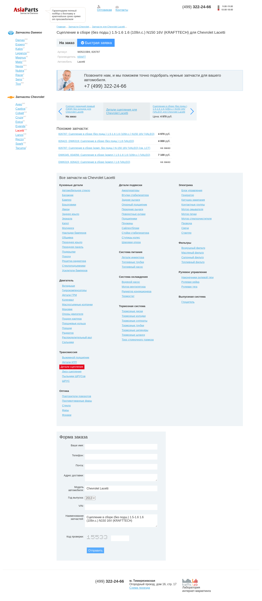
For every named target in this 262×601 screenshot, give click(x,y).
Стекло (66, 405)
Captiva (20, 108)
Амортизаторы (130, 190)
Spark (19, 143)
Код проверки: (75, 536)
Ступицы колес (131, 237)
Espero (20, 44)
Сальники (68, 342)
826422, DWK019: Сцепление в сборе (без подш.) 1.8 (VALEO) (96, 141)
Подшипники (129, 218)
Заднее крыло (70, 214)
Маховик (67, 309)
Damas (20, 40)
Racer (19, 75)
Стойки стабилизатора (135, 232)
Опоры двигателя (72, 314)
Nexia (19, 66)
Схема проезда (139, 587)
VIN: (81, 505)
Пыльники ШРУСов (74, 376)
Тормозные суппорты (134, 320)
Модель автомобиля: (76, 489)
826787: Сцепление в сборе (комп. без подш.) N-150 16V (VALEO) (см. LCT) (104, 148)
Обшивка (67, 237)
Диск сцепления (72, 371)
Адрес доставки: (74, 475)
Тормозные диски (132, 311)
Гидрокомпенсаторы (74, 290)
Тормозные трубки (133, 325)
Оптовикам (104, 9)
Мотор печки (188, 214)
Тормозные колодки (134, 316)
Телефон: (78, 455)
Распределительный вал (77, 337)
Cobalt (19, 113)
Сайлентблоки (130, 228)
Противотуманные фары (77, 400)
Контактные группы (193, 204)
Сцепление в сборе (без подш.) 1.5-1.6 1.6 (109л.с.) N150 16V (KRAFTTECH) (121, 520)
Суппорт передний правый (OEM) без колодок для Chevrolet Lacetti (80, 109)
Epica (19, 121)
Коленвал (68, 299)
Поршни (67, 328)
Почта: (80, 465)
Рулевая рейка (190, 281)
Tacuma (20, 148)
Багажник (67, 195)
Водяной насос (131, 281)
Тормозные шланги (133, 334)
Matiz (18, 62)
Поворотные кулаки (133, 214)
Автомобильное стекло (76, 190)
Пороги (66, 256)
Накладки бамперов (74, 232)
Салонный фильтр (192, 257)
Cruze (19, 117)
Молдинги (68, 228)
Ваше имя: (77, 445)
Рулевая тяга (189, 286)
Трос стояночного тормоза (138, 339)
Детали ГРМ (69, 295)
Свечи (185, 228)
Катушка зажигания (193, 199)
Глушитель (187, 301)
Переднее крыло (72, 242)
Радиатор (68, 332)
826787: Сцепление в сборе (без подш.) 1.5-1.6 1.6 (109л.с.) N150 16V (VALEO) (106, 134)
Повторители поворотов (76, 396)
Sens (18, 79)
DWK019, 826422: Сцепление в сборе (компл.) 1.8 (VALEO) (94, 162)
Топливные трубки (133, 262)
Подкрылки (69, 251)
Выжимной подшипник (75, 357)
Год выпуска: (76, 497)
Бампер (66, 199)
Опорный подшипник (134, 204)
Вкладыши (68, 285)
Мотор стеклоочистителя (196, 218)
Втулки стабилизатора (135, 195)
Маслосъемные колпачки (77, 304)
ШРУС (66, 380)
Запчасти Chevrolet (78, 26)
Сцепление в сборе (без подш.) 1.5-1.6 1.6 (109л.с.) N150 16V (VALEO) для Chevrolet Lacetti (170, 109)
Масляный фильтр (192, 252)
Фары (65, 410)
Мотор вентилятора (134, 286)
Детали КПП (69, 362)
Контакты (122, 9)
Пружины (127, 223)
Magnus (20, 57)
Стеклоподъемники (74, 265)
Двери (66, 209)
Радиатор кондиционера (136, 291)
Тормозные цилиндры (135, 330)
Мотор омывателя (192, 209)
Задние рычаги (131, 199)
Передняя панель (72, 247)
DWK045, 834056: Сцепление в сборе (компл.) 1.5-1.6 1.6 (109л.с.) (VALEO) (104, 154)
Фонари (66, 415)
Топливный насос (132, 266)
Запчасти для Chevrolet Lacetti (108, 26)
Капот (65, 223)
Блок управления (191, 190)
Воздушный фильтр (193, 247)
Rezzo (19, 139)
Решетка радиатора (74, 261)
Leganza (21, 53)
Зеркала (67, 218)
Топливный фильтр (193, 262)
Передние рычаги (132, 209)
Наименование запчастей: (75, 517)
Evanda (20, 126)
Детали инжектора (133, 257)
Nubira (19, 70)
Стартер (186, 232)
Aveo (18, 104)
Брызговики (69, 204)
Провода (186, 223)
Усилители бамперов (75, 270)
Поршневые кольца (74, 323)
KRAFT (82, 56)
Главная (61, 26)
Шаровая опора (131, 242)
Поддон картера (72, 318)
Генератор (187, 195)
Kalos (19, 48)
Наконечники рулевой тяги (197, 277)
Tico (18, 83)
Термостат (128, 296)
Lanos (19, 135)
